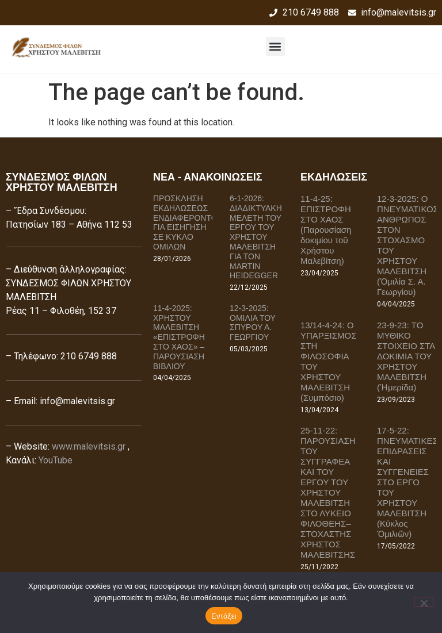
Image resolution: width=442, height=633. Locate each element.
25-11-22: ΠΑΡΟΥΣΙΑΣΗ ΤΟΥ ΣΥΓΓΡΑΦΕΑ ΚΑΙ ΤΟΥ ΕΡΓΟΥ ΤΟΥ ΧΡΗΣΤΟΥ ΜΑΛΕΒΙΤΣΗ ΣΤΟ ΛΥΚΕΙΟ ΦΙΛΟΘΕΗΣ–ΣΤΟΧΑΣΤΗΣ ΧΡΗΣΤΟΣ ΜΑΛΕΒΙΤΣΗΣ (328, 492)
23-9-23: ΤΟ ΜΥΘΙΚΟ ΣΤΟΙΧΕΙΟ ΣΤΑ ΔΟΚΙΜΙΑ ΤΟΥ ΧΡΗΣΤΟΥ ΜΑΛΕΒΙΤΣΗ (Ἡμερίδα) (406, 356)
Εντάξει (224, 616)
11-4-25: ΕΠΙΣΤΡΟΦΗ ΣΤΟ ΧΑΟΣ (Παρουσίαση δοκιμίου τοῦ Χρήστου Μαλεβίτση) (325, 230)
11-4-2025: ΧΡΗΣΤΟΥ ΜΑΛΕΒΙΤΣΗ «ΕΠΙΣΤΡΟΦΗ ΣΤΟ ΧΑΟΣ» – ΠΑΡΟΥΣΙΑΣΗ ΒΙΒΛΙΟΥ (179, 337)
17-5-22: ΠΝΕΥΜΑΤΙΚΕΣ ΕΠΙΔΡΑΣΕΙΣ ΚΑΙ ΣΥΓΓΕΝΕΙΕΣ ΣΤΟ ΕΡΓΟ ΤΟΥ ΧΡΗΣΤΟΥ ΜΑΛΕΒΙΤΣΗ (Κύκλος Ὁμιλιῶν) (407, 482)
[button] (275, 46)
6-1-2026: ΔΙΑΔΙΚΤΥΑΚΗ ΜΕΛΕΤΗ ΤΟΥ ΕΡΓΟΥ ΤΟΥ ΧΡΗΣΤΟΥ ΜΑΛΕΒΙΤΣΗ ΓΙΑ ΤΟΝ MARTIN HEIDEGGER (256, 237)
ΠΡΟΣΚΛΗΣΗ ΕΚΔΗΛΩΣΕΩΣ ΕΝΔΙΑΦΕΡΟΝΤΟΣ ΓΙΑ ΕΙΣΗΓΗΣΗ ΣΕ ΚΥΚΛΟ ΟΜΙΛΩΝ (187, 222)
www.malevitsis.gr (88, 446)
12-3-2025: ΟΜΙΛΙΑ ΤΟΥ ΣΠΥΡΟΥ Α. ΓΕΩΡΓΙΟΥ (253, 323)
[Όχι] (423, 602)
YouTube (56, 460)
